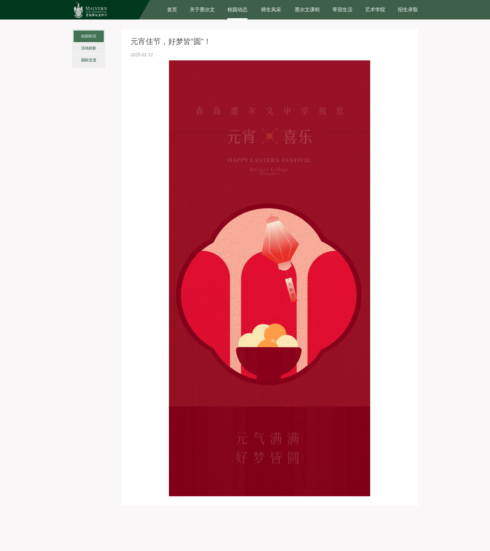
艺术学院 (375, 9)
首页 (172, 9)
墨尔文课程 (307, 9)
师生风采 (271, 9)
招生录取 (408, 9)
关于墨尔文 (202, 9)
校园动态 (237, 9)
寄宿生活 (342, 9)
